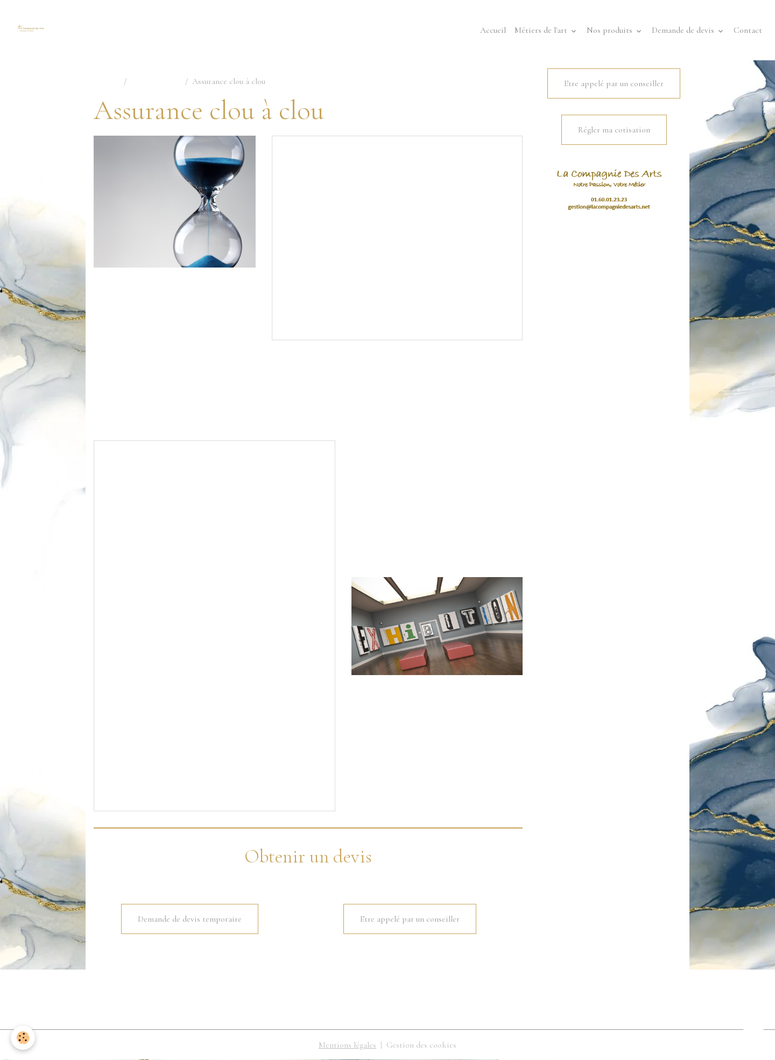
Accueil (493, 30)
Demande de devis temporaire (190, 919)
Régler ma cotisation (614, 129)
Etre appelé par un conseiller (410, 919)
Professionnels (156, 81)
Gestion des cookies (421, 1045)
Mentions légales (347, 1045)
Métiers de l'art (542, 30)
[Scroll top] (753, 1038)
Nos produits (611, 30)
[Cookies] (23, 1038)
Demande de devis (684, 30)
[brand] (32, 30)
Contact (748, 30)
